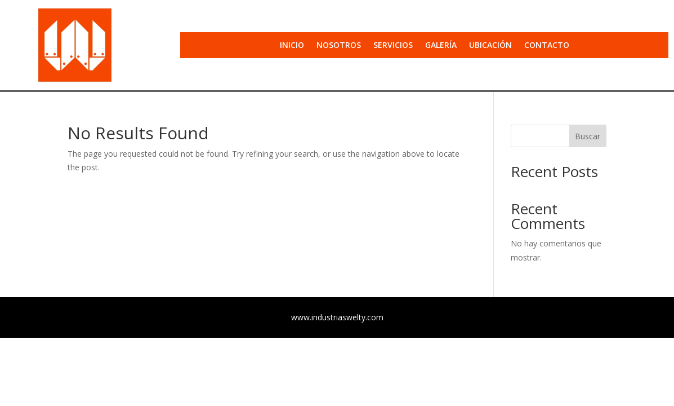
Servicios (393, 45)
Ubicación (490, 45)
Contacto (546, 45)
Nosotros (338, 45)
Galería (441, 45)
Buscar (587, 136)
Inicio (292, 45)
